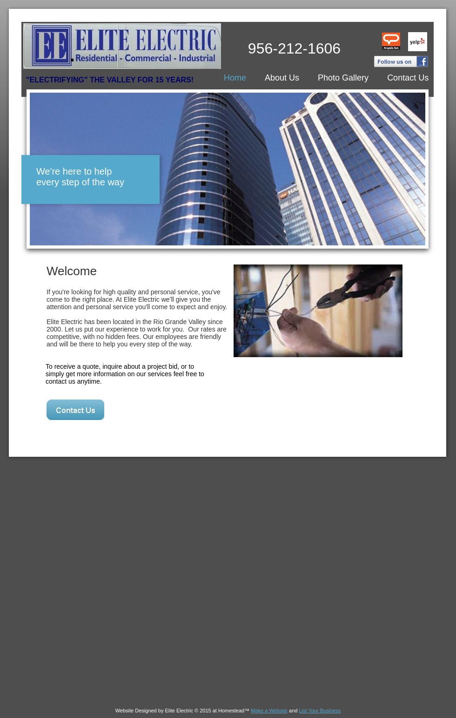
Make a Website (269, 710)
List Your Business (320, 710)
